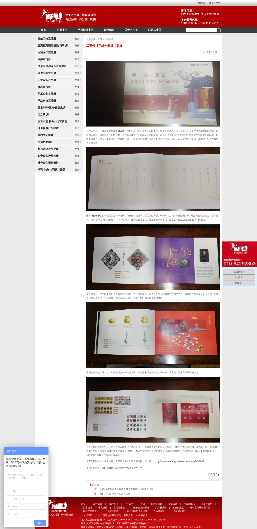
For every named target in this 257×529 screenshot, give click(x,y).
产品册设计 (160, 507)
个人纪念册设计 (113, 511)
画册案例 (62, 29)
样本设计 (129, 504)
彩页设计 (102, 507)
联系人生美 (214, 3)
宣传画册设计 (120, 507)
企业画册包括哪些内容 (109, 515)
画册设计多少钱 (141, 507)
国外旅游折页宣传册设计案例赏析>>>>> (122, 467)
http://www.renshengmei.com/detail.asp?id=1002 (180, 461)
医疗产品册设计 (91, 511)
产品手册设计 (117, 131)
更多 (78, 38)
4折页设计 (89, 515)
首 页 (43, 29)
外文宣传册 (142, 515)
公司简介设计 (180, 511)
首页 (100, 39)
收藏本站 (201, 3)
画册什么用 (206, 504)
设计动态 (109, 29)
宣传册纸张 (189, 504)
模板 (142, 504)
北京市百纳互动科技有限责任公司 (133, 523)
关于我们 (97, 504)
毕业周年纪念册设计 (137, 511)
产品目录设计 (160, 511)
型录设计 (87, 507)
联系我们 (113, 504)
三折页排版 (178, 507)
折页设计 (172, 504)
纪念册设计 (156, 504)
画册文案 (128, 515)
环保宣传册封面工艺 (200, 507)
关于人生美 (131, 29)
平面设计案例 (85, 29)
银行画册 (95, 215)
